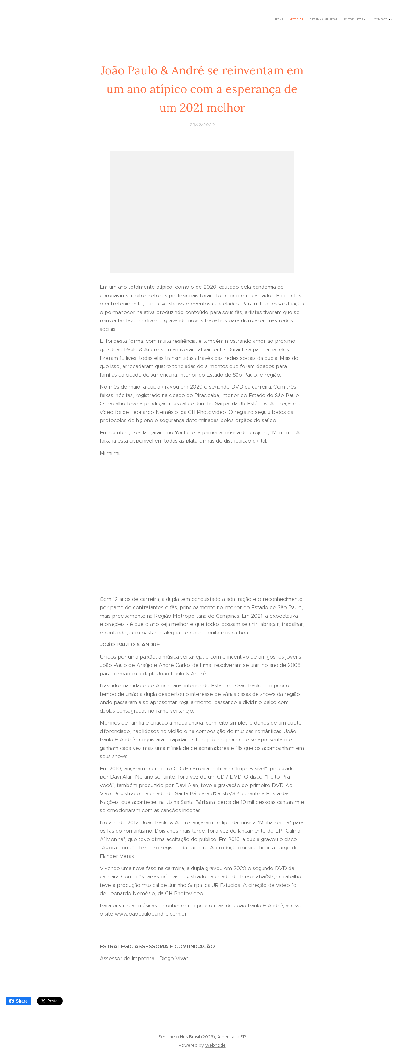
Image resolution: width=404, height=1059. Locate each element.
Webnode (215, 1045)
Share (18, 1001)
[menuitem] (359, 19)
